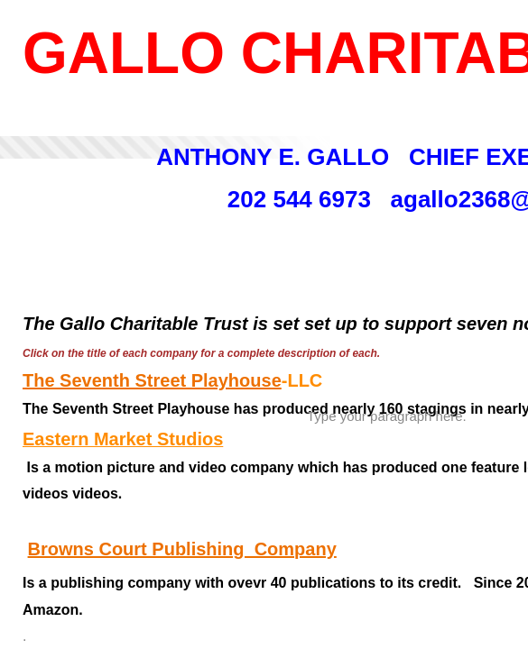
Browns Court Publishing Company (182, 549)
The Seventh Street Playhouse (152, 380)
